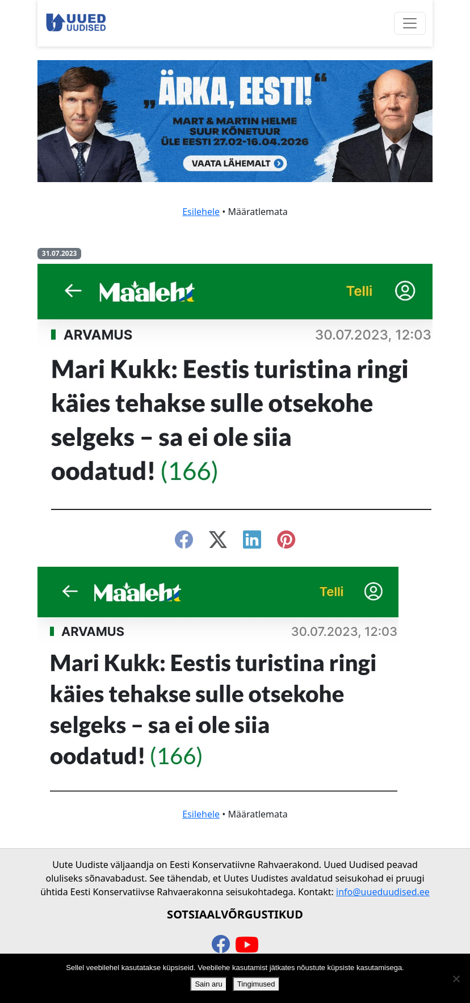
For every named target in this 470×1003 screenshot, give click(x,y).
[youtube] (247, 945)
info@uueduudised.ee (383, 892)
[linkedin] (252, 542)
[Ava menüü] (410, 23)
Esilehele (201, 211)
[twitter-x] (218, 542)
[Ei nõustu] (455, 978)
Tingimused (256, 984)
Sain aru (208, 984)
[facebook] (184, 542)
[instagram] (286, 542)
